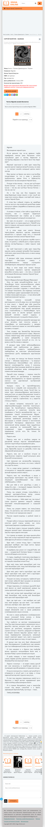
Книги (10, 68)
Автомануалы (24, 821)
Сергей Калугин (13, 73)
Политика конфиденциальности (25, 818)
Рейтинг (38, 818)
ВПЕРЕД (26, 114)
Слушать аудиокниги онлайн (12, 821)
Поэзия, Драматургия (20, 68)
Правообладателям (9, 818)
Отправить (13, 801)
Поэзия (30, 68)
